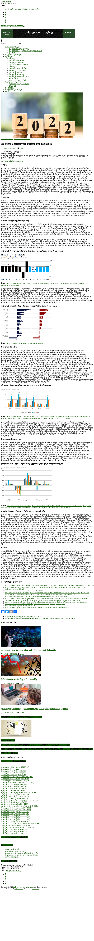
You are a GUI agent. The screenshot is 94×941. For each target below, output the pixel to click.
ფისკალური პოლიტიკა (18, 70)
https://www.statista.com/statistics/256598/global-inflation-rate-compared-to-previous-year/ (35, 604)
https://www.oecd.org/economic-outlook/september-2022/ (26, 343)
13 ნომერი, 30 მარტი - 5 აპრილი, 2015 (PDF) (17, 782)
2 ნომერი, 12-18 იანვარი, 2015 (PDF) (14, 804)
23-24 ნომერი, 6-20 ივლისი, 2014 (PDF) (15, 825)
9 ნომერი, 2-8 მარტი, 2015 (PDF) (13, 790)
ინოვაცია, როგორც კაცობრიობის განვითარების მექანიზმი (28, 650)
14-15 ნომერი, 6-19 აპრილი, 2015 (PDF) (15, 781)
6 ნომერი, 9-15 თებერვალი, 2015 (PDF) (15, 796)
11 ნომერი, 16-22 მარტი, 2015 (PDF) (14, 786)
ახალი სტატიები (7, 139)
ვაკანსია (12, 53)
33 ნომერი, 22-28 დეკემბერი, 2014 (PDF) (16, 808)
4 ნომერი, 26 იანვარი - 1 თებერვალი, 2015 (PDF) (19, 800)
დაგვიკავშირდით (11, 857)
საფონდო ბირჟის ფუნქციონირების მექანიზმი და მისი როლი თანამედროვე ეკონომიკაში (40, 618)
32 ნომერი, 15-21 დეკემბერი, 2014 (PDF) (16, 810)
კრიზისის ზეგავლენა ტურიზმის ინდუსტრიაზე (22, 9)
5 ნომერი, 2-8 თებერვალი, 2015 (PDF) (15, 798)
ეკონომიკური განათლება (19, 84)
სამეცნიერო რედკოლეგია (19, 49)
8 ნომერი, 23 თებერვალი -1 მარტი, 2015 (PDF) (18, 792)
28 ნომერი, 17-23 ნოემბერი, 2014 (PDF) (15, 818)
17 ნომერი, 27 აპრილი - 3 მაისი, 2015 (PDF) (17, 777)
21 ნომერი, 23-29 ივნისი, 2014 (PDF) (14, 829)
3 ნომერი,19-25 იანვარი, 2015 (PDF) (14, 802)
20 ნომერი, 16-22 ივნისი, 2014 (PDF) (14, 831)
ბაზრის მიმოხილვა (16, 74)
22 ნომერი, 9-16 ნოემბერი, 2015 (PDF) (15, 767)
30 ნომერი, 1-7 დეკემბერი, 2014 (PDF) (15, 814)
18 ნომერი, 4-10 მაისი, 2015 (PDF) (13, 775)
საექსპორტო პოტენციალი (19, 76)
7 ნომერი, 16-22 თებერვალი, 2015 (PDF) (16, 794)
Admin (21, 148)
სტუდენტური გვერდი (13, 82)
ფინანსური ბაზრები (16, 62)
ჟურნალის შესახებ (12, 47)
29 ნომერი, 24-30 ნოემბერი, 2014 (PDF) (15, 816)
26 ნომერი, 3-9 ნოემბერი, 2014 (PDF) (14, 821)
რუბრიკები (9, 56)
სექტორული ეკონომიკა (18, 68)
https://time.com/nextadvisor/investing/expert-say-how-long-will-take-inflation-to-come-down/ (36, 596)
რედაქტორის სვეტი (16, 60)
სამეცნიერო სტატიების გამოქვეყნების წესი (25, 51)
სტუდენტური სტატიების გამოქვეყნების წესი (21, 853)
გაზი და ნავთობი (15, 72)
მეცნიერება (9, 88)
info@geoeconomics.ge (13, 871)
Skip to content (6, 2)
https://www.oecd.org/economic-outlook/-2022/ (20, 606)
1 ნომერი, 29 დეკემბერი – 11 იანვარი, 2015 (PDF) (19, 806)
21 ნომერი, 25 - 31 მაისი (10, 769)
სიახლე (12, 58)
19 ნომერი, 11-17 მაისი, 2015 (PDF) (13, 773)
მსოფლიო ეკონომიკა (17, 80)
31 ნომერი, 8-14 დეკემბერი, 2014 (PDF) (15, 812)
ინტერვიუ (12, 66)
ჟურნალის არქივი (8, 757)
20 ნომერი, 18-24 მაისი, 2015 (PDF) (13, 771)
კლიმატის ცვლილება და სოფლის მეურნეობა (23, 616)
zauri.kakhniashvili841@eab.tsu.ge (12, 161)
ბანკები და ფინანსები (13, 55)
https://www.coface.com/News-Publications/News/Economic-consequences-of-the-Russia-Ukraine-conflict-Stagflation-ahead (46, 602)
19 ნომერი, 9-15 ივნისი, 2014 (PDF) (13, 833)
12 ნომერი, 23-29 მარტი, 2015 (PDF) (14, 784)
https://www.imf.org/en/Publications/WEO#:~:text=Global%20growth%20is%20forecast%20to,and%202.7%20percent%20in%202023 (49, 585)
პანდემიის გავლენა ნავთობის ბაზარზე (19, 679)
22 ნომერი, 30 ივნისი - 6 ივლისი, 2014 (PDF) (17, 827)
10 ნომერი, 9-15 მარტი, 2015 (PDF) (13, 788)
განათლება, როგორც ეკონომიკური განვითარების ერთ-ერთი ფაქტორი (34, 709)
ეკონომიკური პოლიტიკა (18, 64)
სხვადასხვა (13, 78)
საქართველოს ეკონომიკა (13, 26)
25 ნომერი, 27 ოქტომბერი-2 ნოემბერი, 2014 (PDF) (20, 823)
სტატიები (12, 86)
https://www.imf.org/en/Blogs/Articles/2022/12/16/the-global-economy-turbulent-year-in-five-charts (38, 607)
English (7, 91)
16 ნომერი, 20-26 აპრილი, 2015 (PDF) (15, 779)
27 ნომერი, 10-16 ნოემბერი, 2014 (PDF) (15, 819)
